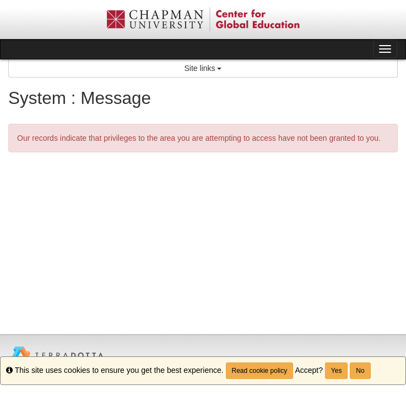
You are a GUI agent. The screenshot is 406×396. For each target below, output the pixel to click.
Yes (336, 371)
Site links (203, 68)
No (360, 371)
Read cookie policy (260, 371)
